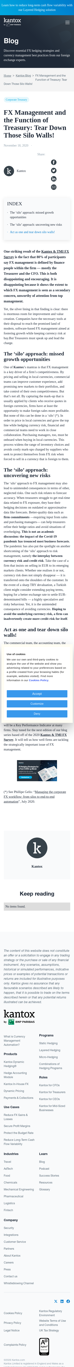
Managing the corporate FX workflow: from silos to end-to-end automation (35, 796)
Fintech (8, 1210)
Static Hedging (48, 1043)
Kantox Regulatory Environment (50, 1313)
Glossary (44, 1189)
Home (7, 75)
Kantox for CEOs (49, 1099)
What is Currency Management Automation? (14, 1040)
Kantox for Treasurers (52, 1092)
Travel (7, 1161)
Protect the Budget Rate (18, 1133)
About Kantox (12, 1255)
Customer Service (15, 1241)
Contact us (10, 1276)
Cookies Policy (13, 1313)
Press (7, 1269)
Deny (37, 713)
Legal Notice (12, 1330)
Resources (45, 1182)
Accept (37, 694)
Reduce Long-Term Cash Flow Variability (19, 1142)
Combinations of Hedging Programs (50, 1066)
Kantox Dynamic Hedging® (14, 1064)
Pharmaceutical (13, 1196)
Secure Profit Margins (17, 1126)
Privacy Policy (12, 1322)
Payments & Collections (18, 1098)
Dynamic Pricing (14, 1091)
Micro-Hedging (48, 1057)
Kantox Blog (23, 75)
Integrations (11, 1235)
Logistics (9, 1203)
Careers (9, 1262)
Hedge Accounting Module (15, 1075)
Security (9, 1228)
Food (7, 1175)
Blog (42, 1161)
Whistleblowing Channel (19, 1283)
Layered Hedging (49, 1050)
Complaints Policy (15, 1344)
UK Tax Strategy (49, 1330)
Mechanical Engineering (19, 1189)
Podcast (44, 1168)
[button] (66, 22)
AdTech (8, 1168)
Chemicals (10, 1182)
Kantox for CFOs (49, 1085)
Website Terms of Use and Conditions (52, 1323)
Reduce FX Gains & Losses (16, 1117)
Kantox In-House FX (16, 1084)
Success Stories (49, 1175)
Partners (9, 1248)
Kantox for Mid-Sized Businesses (52, 1108)
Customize (37, 703)
